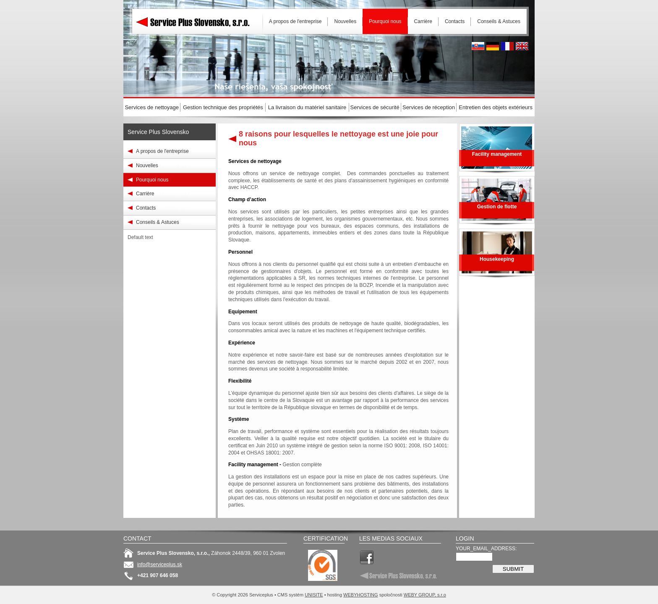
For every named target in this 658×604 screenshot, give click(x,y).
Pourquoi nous (152, 180)
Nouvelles (147, 165)
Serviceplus (198, 21)
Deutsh (492, 46)
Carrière (145, 194)
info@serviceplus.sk (159, 564)
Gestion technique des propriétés (223, 107)
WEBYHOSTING (360, 594)
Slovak (478, 46)
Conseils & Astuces (157, 222)
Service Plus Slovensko (158, 132)
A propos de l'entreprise (162, 151)
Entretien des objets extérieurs (496, 107)
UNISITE (314, 594)
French (507, 46)
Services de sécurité (375, 107)
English (522, 46)
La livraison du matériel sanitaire (307, 107)
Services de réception (428, 107)
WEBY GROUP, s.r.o (425, 594)
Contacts (146, 208)
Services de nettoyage (152, 107)
